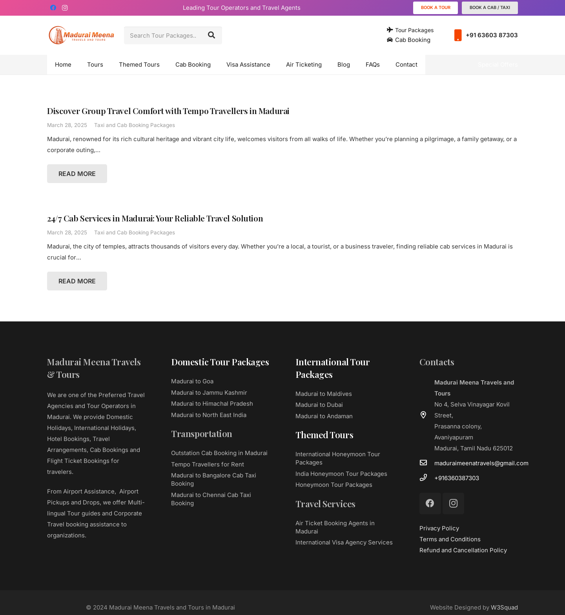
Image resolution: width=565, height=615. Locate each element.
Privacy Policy (439, 528)
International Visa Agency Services (344, 542)
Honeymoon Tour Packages (333, 484)
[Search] (211, 35)
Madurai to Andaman (324, 416)
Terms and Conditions (450, 539)
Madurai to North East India (208, 415)
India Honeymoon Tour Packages (341, 473)
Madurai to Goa (192, 381)
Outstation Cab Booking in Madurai (219, 453)
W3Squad (504, 607)
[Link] (81, 35)
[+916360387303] (426, 478)
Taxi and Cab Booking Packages (134, 125)
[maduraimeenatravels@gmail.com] (426, 463)
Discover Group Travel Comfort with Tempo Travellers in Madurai (168, 110)
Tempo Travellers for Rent (207, 464)
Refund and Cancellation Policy (463, 550)
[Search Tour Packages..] (173, 35)
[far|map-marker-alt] (426, 415)
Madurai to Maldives (323, 393)
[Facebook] (53, 8)
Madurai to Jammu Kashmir (209, 392)
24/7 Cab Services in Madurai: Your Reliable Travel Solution (155, 217)
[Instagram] (65, 8)
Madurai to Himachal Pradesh (212, 403)
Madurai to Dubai (319, 404)
